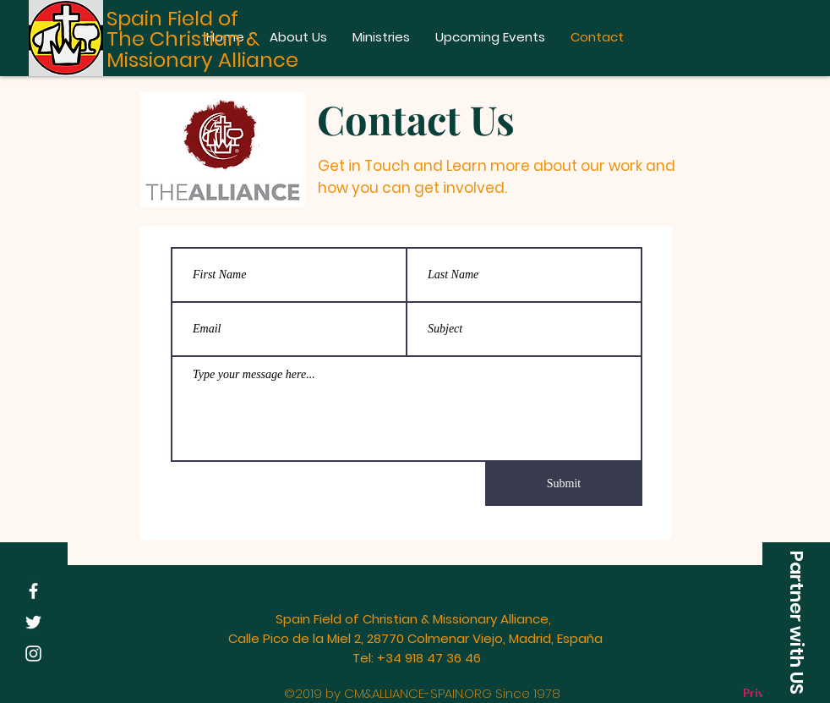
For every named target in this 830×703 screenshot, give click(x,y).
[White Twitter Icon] (33, 622)
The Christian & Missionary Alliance (202, 49)
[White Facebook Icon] (33, 590)
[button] (796, 622)
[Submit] (563, 484)
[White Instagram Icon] (33, 653)
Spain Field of (172, 18)
